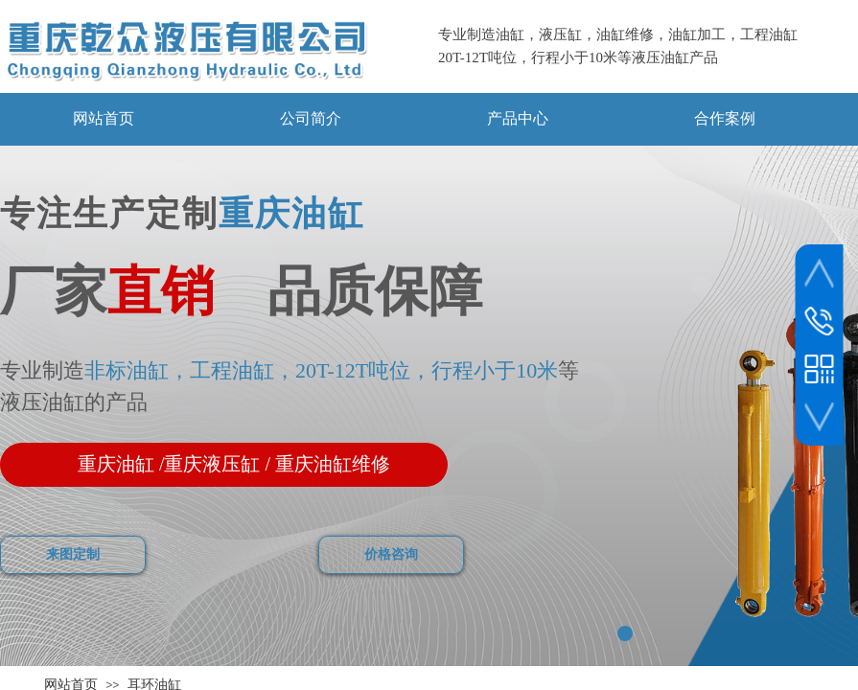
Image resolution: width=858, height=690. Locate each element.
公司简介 (310, 118)
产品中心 (517, 118)
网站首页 (103, 118)
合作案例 (724, 118)
